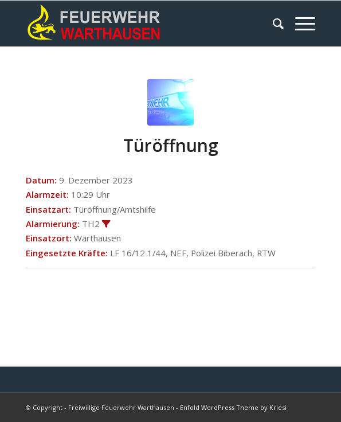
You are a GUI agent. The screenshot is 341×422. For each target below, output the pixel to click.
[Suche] (272, 23)
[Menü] (299, 23)
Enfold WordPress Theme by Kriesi (233, 407)
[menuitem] (272, 23)
